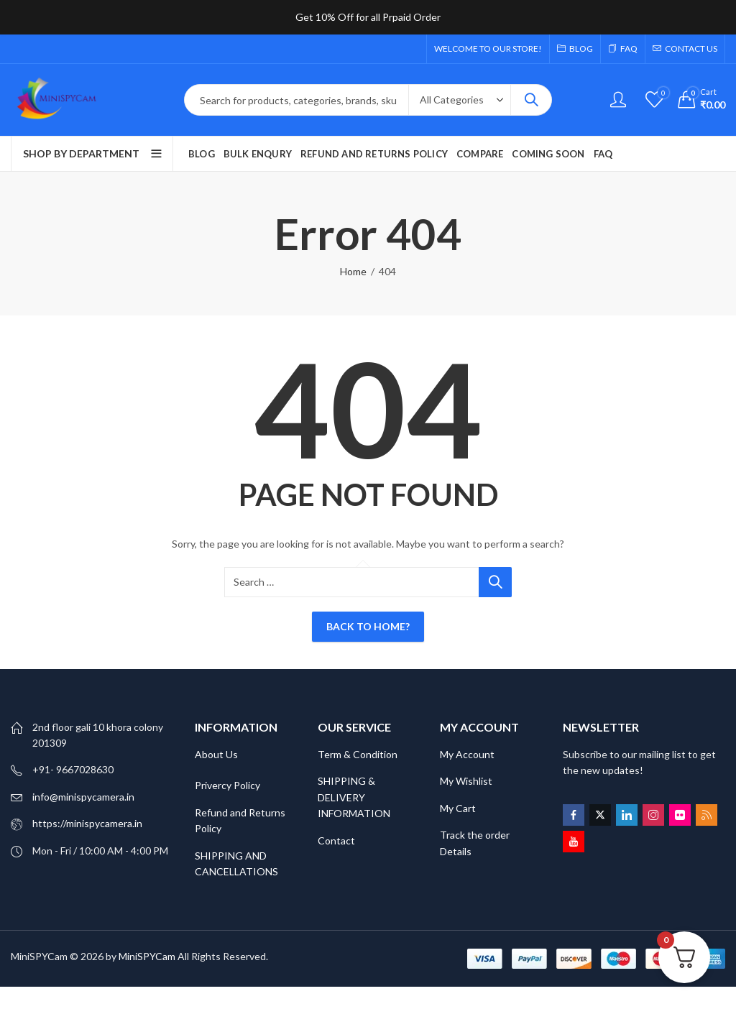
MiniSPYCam (147, 956)
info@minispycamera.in (83, 797)
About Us (216, 754)
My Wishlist (466, 781)
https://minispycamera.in (87, 823)
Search (531, 100)
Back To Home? (368, 626)
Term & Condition (357, 754)
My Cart (459, 808)
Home (353, 271)
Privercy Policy (227, 785)
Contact (336, 840)
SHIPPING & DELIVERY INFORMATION (354, 797)
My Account (467, 754)
